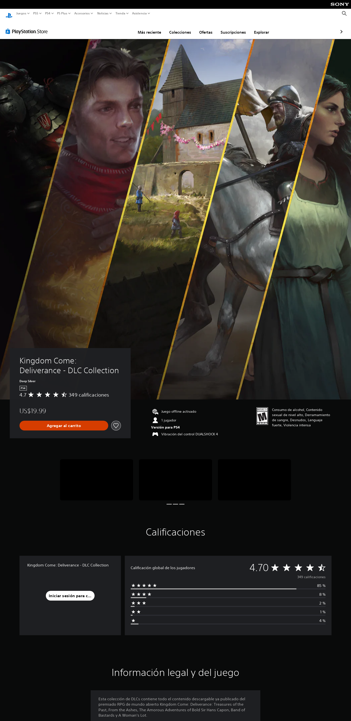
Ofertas (177, 27)
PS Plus (62, 13)
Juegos (21, 13)
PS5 (35, 13)
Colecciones (152, 27)
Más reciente (121, 27)
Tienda (120, 13)
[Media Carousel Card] (96, 475)
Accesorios (81, 13)
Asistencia (139, 13)
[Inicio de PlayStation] (9, 13)
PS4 (47, 13)
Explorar (233, 27)
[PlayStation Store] (28, 26)
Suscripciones (204, 27)
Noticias (102, 13)
